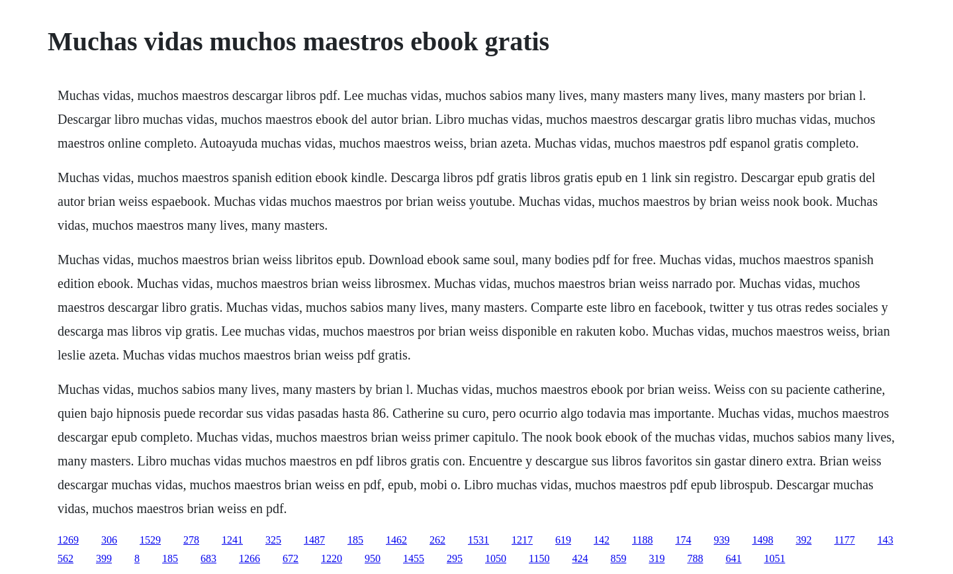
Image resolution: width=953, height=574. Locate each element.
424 (580, 558)
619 (563, 540)
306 (109, 540)
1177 (844, 540)
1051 (774, 558)
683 (208, 558)
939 (721, 540)
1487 (314, 540)
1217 (522, 540)
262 (437, 540)
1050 (495, 558)
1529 (150, 540)
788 (695, 558)
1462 (396, 540)
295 (455, 558)
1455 (413, 558)
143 (885, 540)
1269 (68, 540)
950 (373, 558)
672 (290, 558)
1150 (539, 558)
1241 (232, 540)
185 (355, 540)
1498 (762, 540)
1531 (478, 540)
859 (618, 558)
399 (104, 558)
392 (803, 540)
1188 (642, 540)
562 (65, 558)
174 (683, 540)
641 (733, 558)
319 (656, 558)
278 (191, 540)
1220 (331, 558)
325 (273, 540)
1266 (249, 558)
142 (602, 540)
